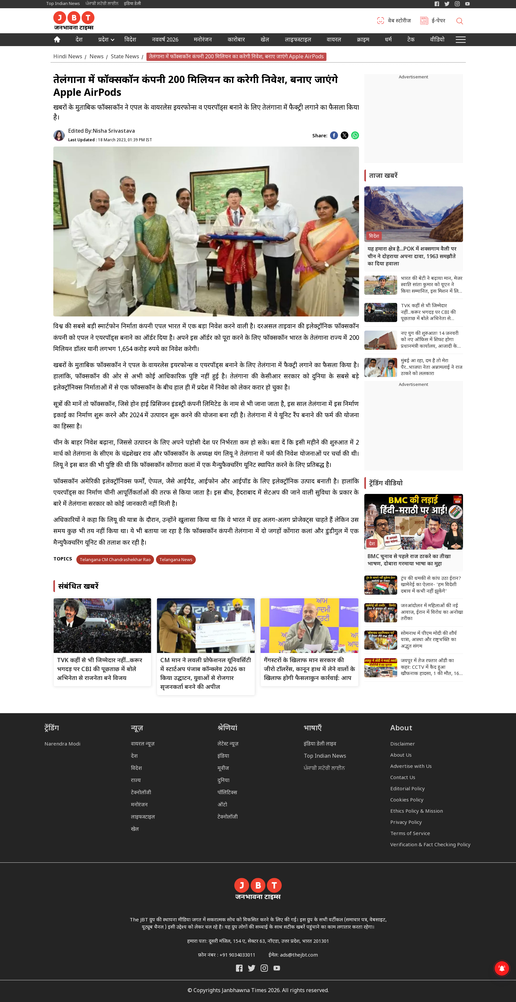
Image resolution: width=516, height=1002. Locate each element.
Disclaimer (402, 744)
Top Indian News (63, 4)
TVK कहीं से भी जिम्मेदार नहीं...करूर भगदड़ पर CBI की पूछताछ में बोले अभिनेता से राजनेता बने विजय (99, 669)
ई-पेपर (438, 21)
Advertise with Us (411, 767)
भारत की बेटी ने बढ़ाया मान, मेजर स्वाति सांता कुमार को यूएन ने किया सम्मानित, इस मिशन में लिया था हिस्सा (432, 285)
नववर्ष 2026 (165, 40)
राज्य (136, 780)
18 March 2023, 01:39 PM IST (110, 140)
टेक (411, 40)
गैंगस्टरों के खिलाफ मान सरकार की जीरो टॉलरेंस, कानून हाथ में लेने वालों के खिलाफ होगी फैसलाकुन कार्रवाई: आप (309, 669)
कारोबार (236, 40)
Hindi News (67, 57)
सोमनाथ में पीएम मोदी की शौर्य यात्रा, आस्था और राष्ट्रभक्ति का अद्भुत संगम (429, 640)
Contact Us (402, 778)
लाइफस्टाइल (143, 817)
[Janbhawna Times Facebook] (436, 3)
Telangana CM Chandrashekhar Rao (115, 560)
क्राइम (363, 40)
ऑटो (222, 805)
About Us (401, 755)
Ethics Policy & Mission (416, 811)
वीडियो (437, 40)
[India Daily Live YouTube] (276, 968)
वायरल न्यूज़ (143, 744)
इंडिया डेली (132, 4)
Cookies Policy (407, 800)
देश (79, 40)
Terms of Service (410, 834)
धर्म (388, 40)
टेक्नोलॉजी (141, 793)
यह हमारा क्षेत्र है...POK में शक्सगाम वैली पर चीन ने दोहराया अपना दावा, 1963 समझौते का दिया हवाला (412, 257)
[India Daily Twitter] (447, 3)
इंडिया (223, 756)
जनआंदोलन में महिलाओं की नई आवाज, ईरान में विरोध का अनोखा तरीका (432, 612)
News (97, 57)
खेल (265, 40)
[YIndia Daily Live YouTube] (467, 3)
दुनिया (223, 780)
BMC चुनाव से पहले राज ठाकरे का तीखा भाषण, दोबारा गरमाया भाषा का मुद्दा (409, 561)
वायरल (334, 40)
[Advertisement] (413, 429)
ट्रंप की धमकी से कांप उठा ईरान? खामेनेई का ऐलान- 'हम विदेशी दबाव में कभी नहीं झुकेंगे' (431, 585)
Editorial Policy (407, 789)
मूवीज (223, 768)
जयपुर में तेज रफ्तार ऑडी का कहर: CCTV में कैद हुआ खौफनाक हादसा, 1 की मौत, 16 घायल (430, 667)
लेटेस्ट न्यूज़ (228, 744)
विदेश (130, 40)
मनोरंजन (203, 40)
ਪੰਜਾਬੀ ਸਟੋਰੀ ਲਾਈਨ (102, 4)
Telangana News (176, 560)
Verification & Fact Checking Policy (430, 845)
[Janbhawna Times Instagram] (457, 3)
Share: (319, 136)
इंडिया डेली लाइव (320, 744)
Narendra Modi (62, 744)
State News (125, 57)
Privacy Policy (406, 823)
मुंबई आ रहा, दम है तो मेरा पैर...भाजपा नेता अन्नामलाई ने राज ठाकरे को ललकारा (431, 367)
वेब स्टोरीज (399, 21)
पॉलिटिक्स (227, 793)
